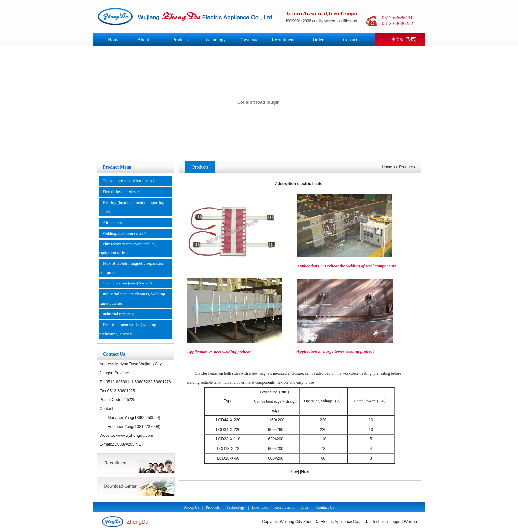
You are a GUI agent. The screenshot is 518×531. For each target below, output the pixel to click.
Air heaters (112, 222)
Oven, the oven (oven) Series (126, 283)
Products (180, 39)
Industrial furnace (117, 314)
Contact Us (353, 39)
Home (113, 39)
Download (248, 39)
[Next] (305, 471)
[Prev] (294, 471)
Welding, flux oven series (123, 233)
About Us (146, 39)
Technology (215, 39)
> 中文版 (396, 39)
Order (318, 39)
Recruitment (283, 39)
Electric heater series (119, 191)
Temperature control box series (127, 180)
